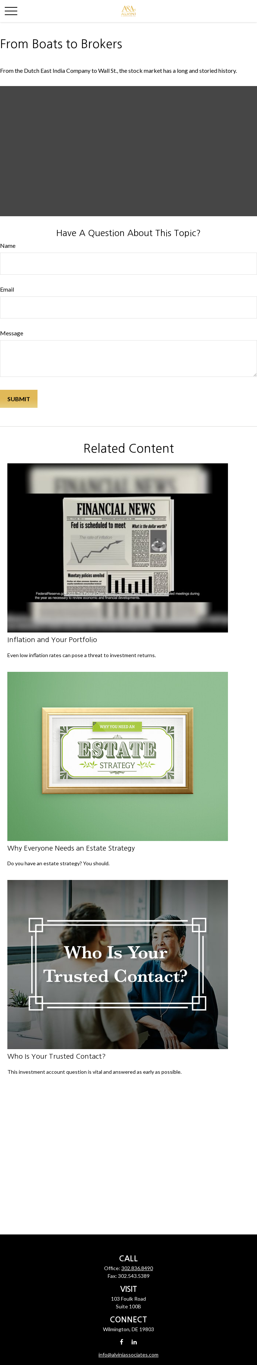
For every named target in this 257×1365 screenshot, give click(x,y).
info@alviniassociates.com (128, 1354)
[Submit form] (19, 399)
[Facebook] (121, 1342)
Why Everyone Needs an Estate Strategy (71, 848)
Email (7, 289)
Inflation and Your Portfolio (52, 639)
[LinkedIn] (134, 1342)
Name (7, 245)
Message (11, 332)
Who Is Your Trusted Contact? (56, 1056)
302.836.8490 (137, 1268)
